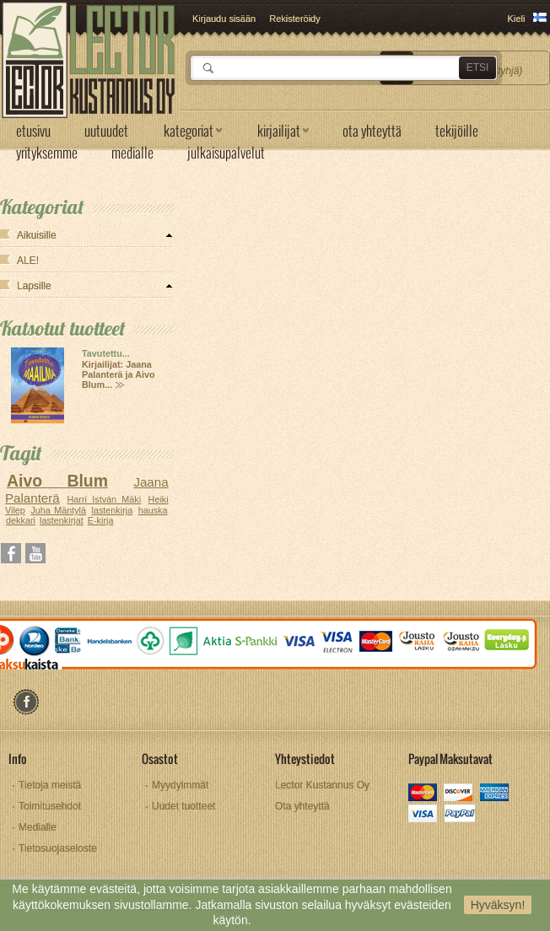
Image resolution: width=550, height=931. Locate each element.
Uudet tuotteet (183, 806)
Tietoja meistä (50, 785)
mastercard (423, 794)
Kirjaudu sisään (224, 18)
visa (423, 815)
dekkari (20, 520)
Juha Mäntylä (58, 510)
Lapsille (34, 286)
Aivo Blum (57, 480)
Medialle (38, 827)
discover (459, 794)
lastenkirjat (62, 520)
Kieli (517, 18)
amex (494, 794)
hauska (153, 510)
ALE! (28, 260)
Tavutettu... (106, 353)
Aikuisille (37, 235)
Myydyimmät (180, 785)
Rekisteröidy (295, 18)
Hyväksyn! (498, 905)
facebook (26, 702)
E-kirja (101, 520)
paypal (459, 815)
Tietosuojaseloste (58, 848)
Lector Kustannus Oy (322, 785)
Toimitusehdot (50, 806)
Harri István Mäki (104, 499)
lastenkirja (112, 510)
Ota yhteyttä (302, 806)
